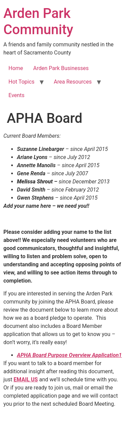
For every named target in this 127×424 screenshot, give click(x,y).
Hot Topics (21, 82)
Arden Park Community (38, 21)
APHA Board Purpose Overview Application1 (69, 355)
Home (15, 68)
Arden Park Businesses (61, 68)
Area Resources (73, 82)
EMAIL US (26, 379)
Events (16, 95)
